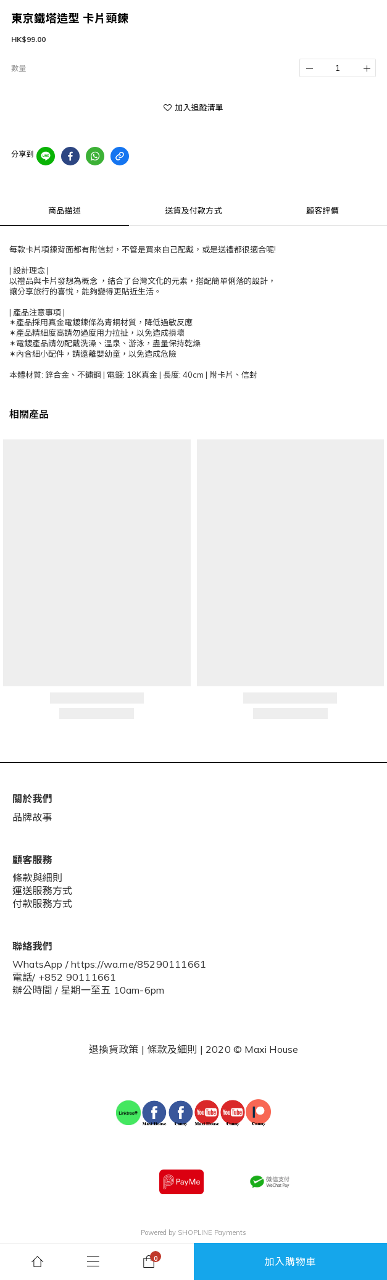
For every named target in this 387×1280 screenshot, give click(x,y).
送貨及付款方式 (193, 210)
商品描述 (64, 210)
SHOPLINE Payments (212, 1232)
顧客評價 (322, 210)
